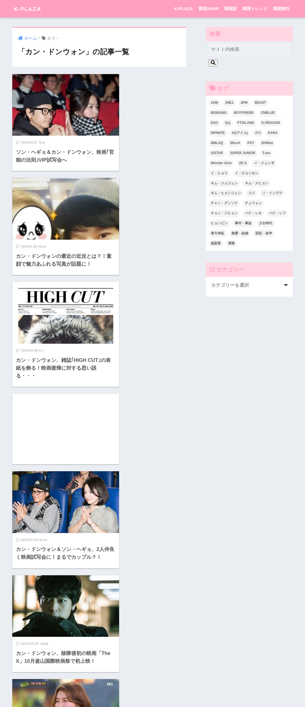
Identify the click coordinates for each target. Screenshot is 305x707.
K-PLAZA (28, 8)
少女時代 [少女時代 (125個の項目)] (265, 223)
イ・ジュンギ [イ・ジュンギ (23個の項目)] (264, 163)
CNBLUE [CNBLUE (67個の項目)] (268, 113)
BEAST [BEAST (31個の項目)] (260, 103)
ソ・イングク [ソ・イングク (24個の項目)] (272, 193)
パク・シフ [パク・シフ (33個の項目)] (277, 213)
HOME (152, 680)
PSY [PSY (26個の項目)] (250, 143)
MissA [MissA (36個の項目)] (235, 143)
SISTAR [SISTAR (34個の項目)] (217, 153)
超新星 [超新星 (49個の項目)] (216, 243)
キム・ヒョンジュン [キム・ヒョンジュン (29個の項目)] (226, 193)
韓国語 (230, 8)
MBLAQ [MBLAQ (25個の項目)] (217, 143)
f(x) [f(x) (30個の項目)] (227, 123)
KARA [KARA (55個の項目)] (273, 133)
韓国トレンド (255, 8)
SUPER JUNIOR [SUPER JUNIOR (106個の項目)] (242, 153)
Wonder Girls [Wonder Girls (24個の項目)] (221, 163)
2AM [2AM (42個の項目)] (214, 103)
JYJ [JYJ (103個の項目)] (258, 133)
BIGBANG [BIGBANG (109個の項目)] (219, 113)
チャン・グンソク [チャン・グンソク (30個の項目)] (224, 203)
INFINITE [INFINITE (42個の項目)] (218, 133)
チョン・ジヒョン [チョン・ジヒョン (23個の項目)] (224, 213)
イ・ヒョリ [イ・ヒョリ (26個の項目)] (219, 173)
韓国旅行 (281, 8)
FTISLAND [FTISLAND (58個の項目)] (246, 123)
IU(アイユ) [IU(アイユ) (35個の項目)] (240, 133)
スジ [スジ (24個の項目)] (251, 193)
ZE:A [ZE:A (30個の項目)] (243, 163)
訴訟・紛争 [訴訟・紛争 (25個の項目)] (264, 233)
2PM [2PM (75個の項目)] (244, 103)
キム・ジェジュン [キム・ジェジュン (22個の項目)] (224, 183)
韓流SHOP (208, 8)
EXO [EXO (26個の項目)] (214, 123)
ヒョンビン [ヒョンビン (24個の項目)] (219, 223)
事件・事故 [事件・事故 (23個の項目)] (243, 223)
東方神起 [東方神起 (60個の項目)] (217, 233)
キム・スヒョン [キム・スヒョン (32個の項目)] (256, 183)
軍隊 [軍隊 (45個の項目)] (231, 243)
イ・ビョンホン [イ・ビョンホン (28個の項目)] (246, 173)
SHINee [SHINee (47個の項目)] (267, 143)
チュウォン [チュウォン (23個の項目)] (253, 203)
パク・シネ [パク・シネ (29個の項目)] (253, 213)
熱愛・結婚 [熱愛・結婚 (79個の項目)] (239, 233)
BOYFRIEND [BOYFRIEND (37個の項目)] (244, 113)
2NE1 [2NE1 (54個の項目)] (229, 103)
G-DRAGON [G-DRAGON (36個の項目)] (270, 123)
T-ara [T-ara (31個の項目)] (267, 153)
